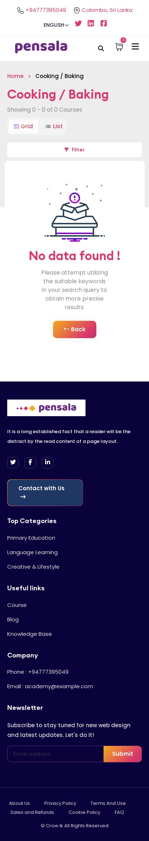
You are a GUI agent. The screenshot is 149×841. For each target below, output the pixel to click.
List (53, 126)
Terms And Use (108, 803)
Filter (74, 149)
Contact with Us (41, 492)
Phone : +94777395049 (38, 672)
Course (17, 605)
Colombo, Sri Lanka (102, 10)
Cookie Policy (84, 812)
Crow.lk (54, 825)
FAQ (119, 812)
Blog (13, 619)
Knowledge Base (29, 634)
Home (15, 76)
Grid (23, 126)
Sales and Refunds (32, 812)
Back (75, 329)
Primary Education (31, 538)
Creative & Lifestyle (33, 566)
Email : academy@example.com (50, 686)
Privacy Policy (60, 803)
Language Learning (32, 552)
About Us (19, 803)
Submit (122, 754)
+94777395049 (41, 10)
